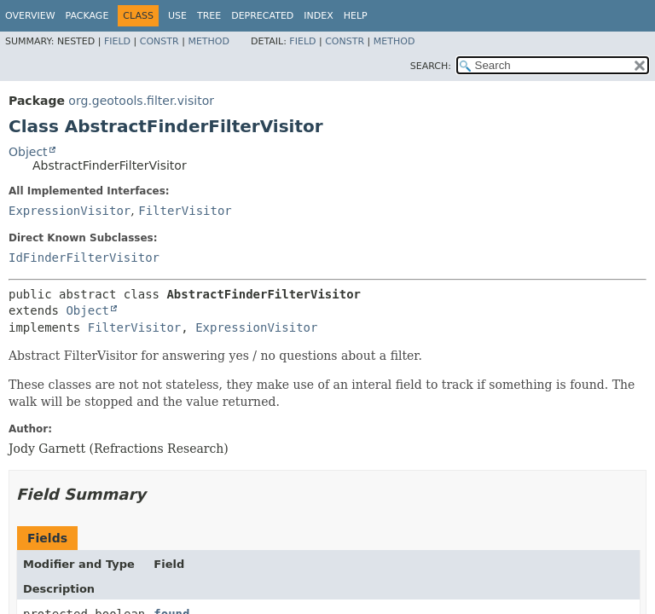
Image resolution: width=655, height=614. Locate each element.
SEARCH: (430, 66)
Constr (159, 41)
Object (28, 152)
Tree (209, 15)
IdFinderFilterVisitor (84, 257)
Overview (30, 15)
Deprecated (262, 15)
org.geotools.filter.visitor (141, 100)
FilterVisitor (185, 210)
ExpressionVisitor (69, 210)
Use (177, 15)
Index (318, 15)
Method (208, 41)
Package (87, 15)
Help (356, 15)
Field (117, 41)
